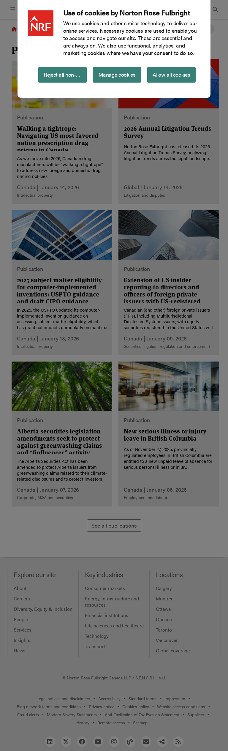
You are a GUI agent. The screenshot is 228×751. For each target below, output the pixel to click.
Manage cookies (117, 74)
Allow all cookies (171, 74)
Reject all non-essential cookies (65, 74)
